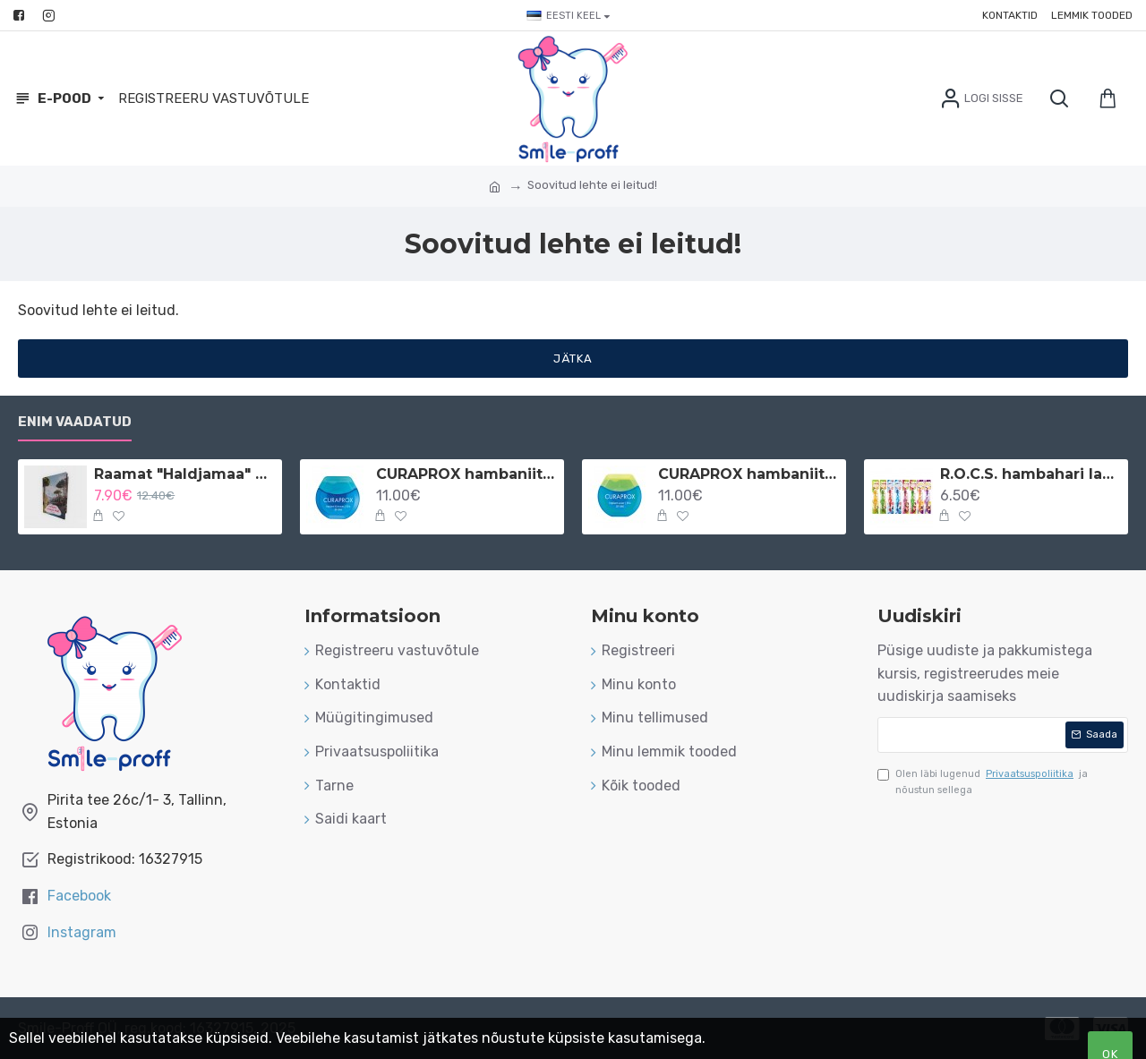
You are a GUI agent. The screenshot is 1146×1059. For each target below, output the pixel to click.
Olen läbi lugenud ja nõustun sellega (982, 781)
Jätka (573, 358)
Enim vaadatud (75, 422)
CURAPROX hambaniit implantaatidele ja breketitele (467, 474)
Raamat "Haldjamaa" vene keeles (185, 474)
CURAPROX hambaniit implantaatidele (749, 474)
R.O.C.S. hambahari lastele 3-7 (1031, 474)
